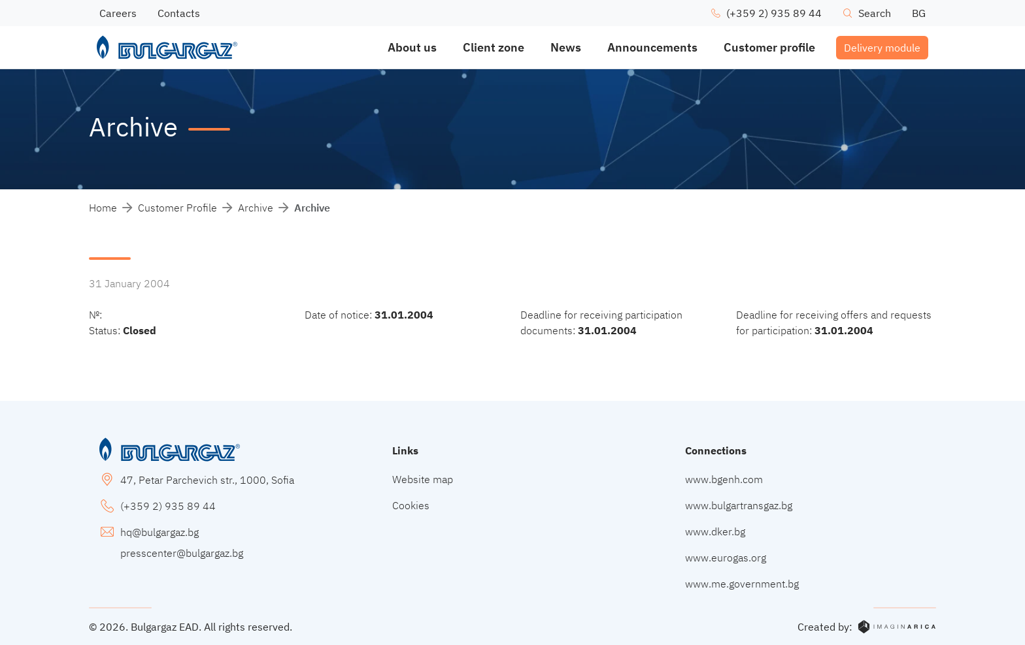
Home (103, 207)
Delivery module (882, 47)
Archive (255, 207)
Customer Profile (177, 207)
